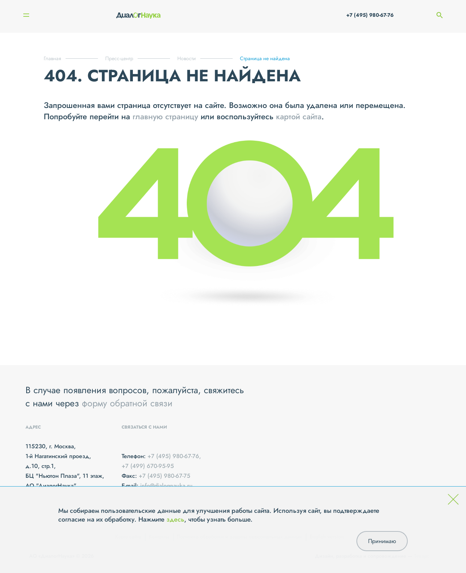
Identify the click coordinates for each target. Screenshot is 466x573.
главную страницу (165, 116)
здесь (175, 519)
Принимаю (382, 541)
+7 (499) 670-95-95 (148, 466)
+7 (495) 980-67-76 (370, 15)
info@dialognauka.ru (166, 485)
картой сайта (298, 116)
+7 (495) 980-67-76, (174, 456)
